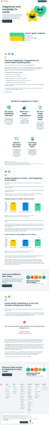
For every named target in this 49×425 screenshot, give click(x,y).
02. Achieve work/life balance (31, 37)
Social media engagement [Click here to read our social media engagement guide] (22, 400)
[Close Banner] (29, 414)
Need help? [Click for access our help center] (44, 386)
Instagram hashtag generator (29, 392)
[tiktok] (32, 423)
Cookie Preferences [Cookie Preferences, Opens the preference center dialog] (23, 422)
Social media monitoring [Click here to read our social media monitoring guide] (22, 405)
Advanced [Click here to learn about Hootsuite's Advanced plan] (14, 389)
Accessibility (35, 418)
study (9, 344)
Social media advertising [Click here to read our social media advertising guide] (22, 408)
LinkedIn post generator (30, 403)
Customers (7, 393)
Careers (7, 389)
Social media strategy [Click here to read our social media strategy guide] (22, 387)
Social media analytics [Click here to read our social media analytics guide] (22, 389)
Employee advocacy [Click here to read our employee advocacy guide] (22, 402)
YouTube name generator (30, 405)
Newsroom (7, 395)
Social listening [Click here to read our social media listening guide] (22, 391)
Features (14, 393)
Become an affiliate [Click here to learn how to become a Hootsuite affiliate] (37, 397)
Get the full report (42, 1)
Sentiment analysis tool (30, 389)
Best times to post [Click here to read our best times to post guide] (22, 394)
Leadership (7, 391)
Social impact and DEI (8, 397)
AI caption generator (29, 387)
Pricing (14, 386)
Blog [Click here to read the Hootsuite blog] (36, 389)
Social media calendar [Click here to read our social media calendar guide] (22, 397)
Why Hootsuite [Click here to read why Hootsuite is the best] (8, 386)
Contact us (44, 389)
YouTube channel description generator (29, 409)
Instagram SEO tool (30, 400)
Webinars (36, 393)
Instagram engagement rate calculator (30, 396)
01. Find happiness (28, 35)
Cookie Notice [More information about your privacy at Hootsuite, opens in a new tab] (5, 419)
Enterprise (14, 391)
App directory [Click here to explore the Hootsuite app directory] (37, 395)
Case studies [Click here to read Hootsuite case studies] (37, 386)
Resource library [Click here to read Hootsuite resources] (37, 391)
